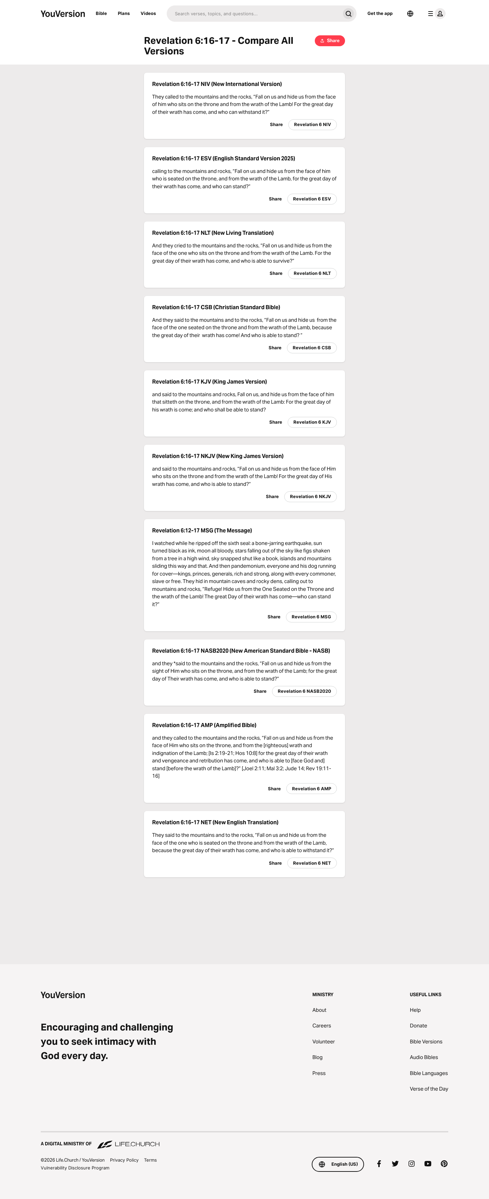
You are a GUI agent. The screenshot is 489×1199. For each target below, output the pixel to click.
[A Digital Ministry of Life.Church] (244, 1140)
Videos (148, 13)
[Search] (253, 13)
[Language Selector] (410, 13)
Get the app (380, 13)
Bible (101, 13)
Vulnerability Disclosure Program (75, 1167)
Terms (150, 1160)
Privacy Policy (124, 1160)
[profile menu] (435, 13)
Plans (124, 13)
